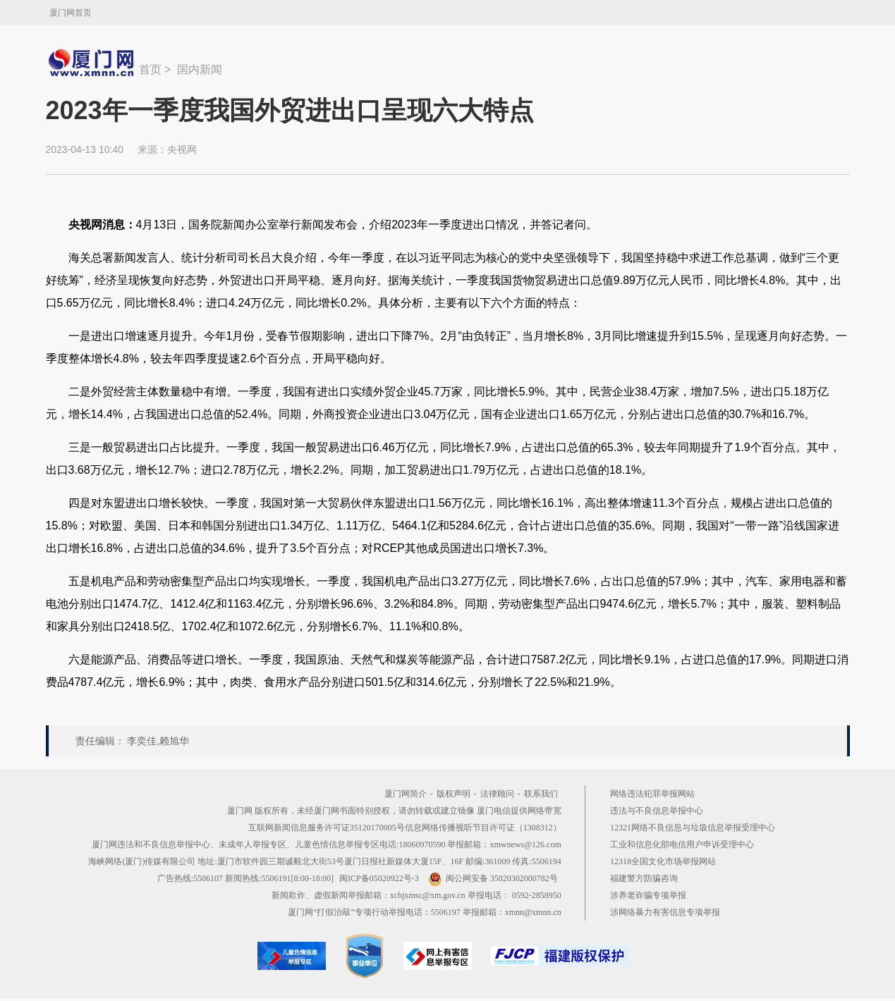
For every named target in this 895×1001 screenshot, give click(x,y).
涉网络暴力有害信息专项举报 (665, 912)
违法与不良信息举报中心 (656, 811)
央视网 (182, 149)
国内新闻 (199, 69)
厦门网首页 (70, 13)
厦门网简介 (405, 794)
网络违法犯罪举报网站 (652, 794)
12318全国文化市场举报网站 (663, 861)
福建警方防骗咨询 (644, 878)
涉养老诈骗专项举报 (648, 895)
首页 (150, 69)
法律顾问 (497, 794)
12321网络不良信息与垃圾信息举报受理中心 (692, 828)
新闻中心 (92, 63)
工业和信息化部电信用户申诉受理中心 (682, 844)
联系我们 (541, 794)
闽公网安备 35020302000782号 (493, 878)
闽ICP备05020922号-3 (379, 878)
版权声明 (453, 794)
